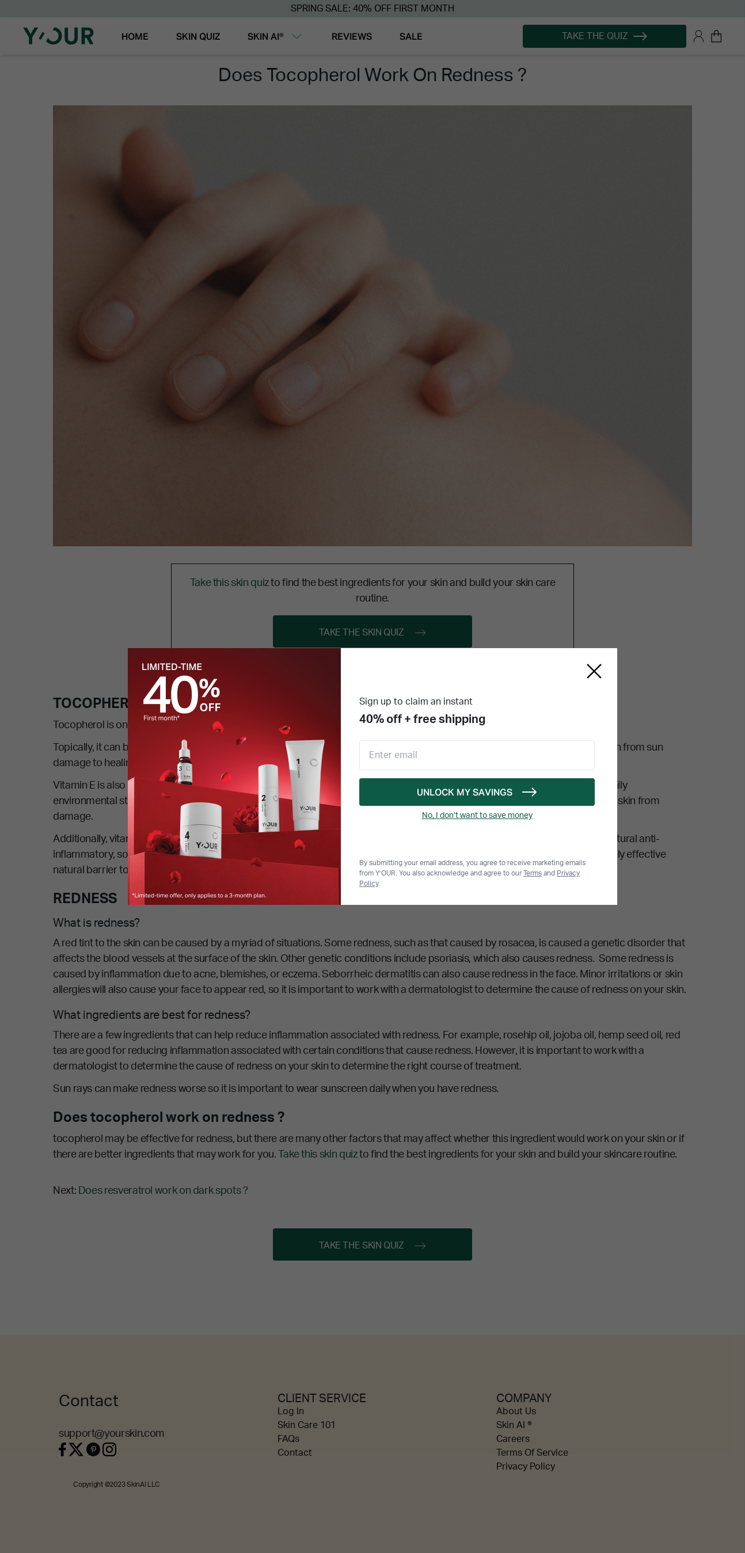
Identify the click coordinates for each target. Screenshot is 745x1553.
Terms (532, 873)
